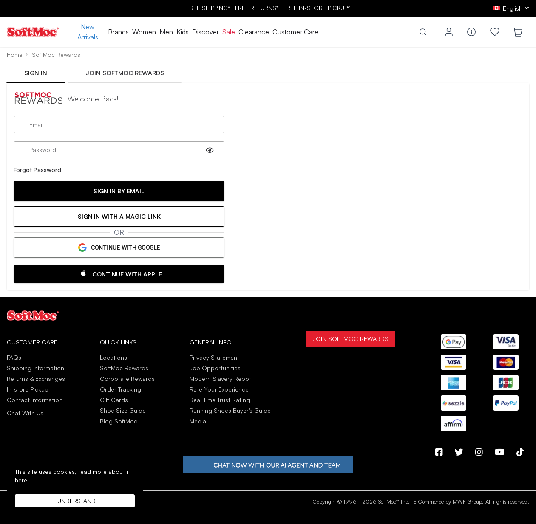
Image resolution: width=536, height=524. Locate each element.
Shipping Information (35, 368)
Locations (113, 357)
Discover (205, 32)
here (21, 480)
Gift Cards (114, 399)
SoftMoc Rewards (124, 368)
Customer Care (295, 32)
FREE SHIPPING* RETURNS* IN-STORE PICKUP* (268, 7)
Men (166, 32)
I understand (75, 500)
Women (144, 32)
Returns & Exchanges (36, 378)
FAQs (14, 357)
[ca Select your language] (511, 8)
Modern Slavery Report (221, 378)
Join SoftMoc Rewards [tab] (124, 72)
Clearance (253, 32)
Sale (228, 32)
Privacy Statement (214, 357)
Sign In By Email (119, 190)
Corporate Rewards (127, 378)
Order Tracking (120, 389)
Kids (182, 32)
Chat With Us (25, 413)
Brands (118, 32)
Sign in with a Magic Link (119, 216)
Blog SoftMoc (118, 421)
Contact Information (34, 399)
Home (15, 54)
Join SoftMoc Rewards (350, 338)
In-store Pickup (27, 389)
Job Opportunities (215, 368)
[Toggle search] (422, 31)
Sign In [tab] (35, 72)
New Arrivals (87, 32)
